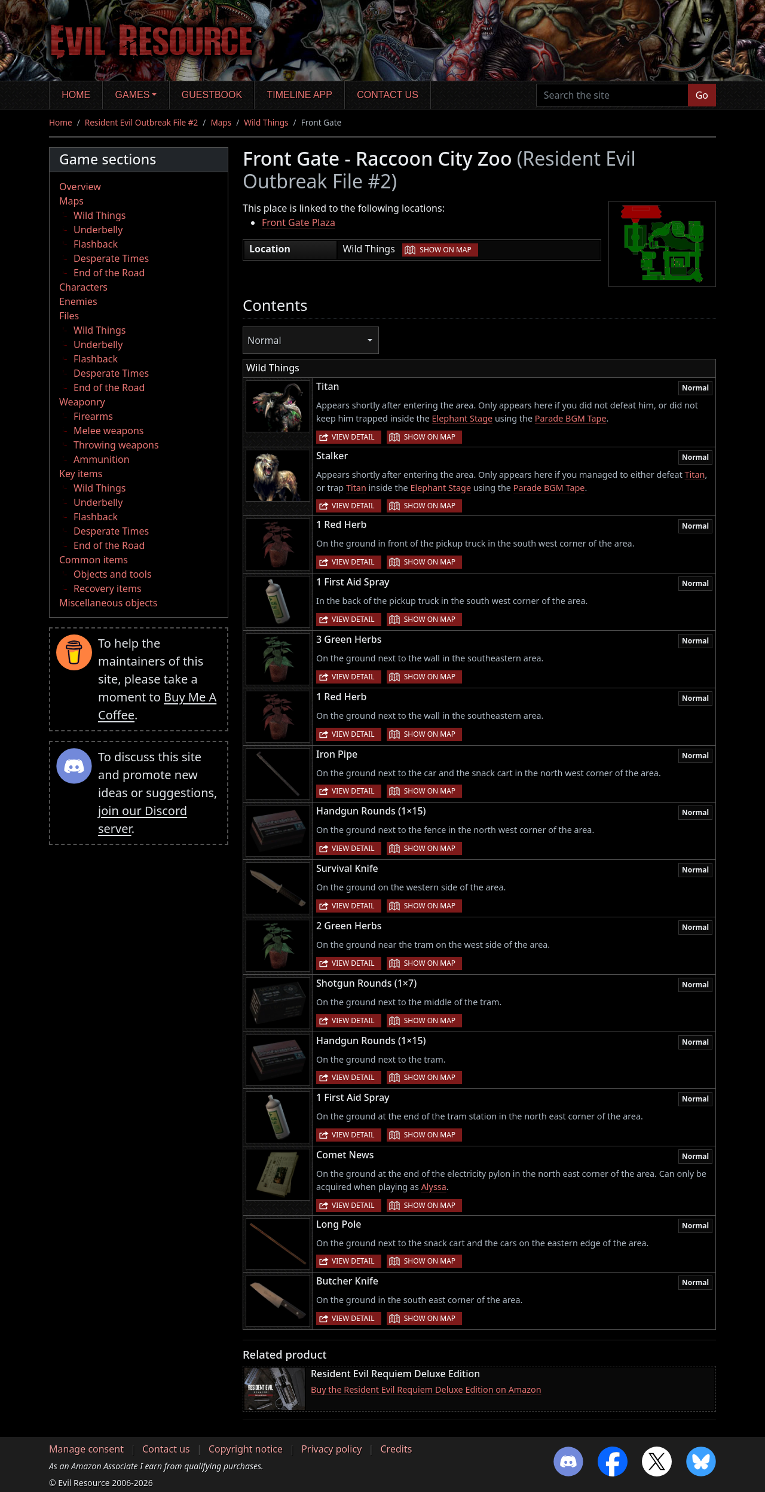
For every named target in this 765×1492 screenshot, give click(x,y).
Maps (220, 122)
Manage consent (86, 1449)
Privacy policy (331, 1449)
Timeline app (299, 95)
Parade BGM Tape (571, 418)
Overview (80, 186)
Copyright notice (246, 1449)
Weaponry (82, 401)
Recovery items (108, 588)
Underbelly (98, 229)
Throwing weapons (116, 444)
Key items (80, 473)
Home (76, 95)
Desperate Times (111, 258)
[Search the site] (612, 95)
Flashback (96, 244)
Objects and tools (113, 574)
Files (69, 315)
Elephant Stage (462, 418)
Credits (396, 1449)
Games (132, 95)
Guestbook (212, 95)
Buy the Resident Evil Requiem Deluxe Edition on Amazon (426, 1389)
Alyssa (433, 1186)
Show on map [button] (445, 250)
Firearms (93, 416)
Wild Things (266, 122)
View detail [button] (353, 437)
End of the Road (109, 272)
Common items (93, 559)
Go (702, 95)
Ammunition (102, 459)
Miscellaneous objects (108, 602)
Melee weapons (109, 430)
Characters (83, 287)
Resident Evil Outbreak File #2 (141, 122)
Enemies (78, 301)
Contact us (387, 95)
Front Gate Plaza (298, 222)
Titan (695, 474)
